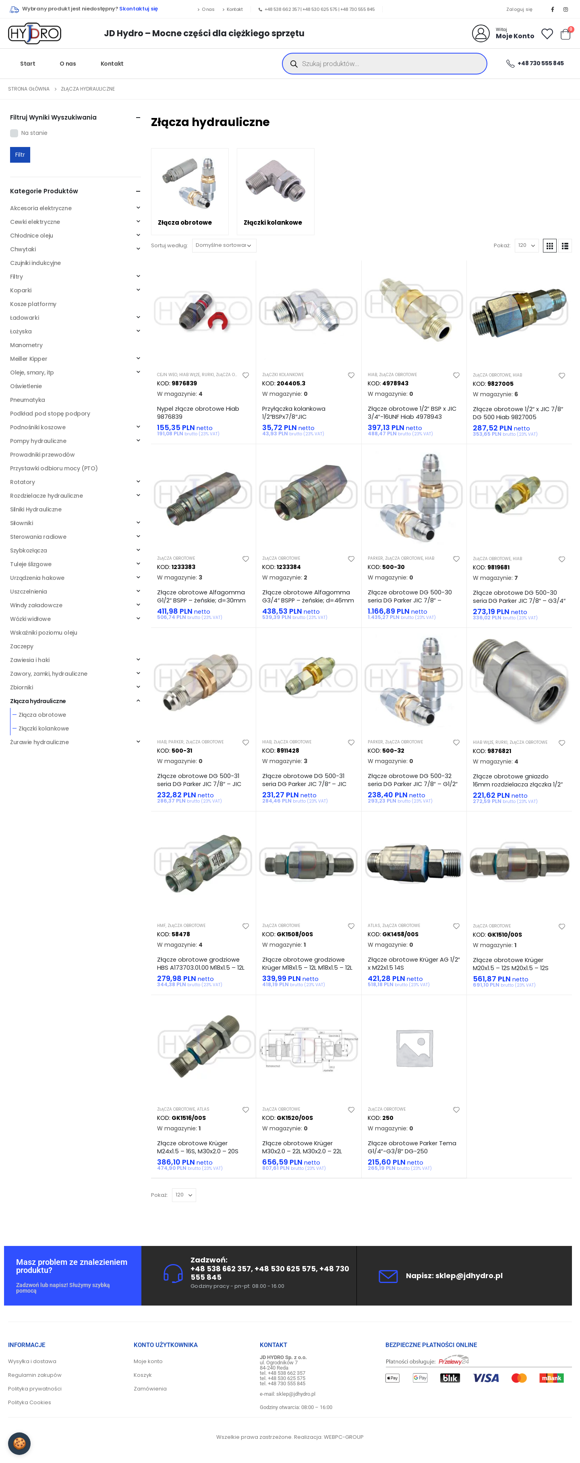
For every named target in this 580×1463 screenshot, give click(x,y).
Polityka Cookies (29, 1402)
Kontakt (232, 9)
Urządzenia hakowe (37, 578)
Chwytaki (23, 249)
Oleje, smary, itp (32, 372)
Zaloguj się (519, 9)
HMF (161, 926)
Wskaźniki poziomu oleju (43, 633)
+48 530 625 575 (320, 9)
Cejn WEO (167, 375)
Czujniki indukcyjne (35, 263)
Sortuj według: (169, 245)
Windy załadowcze (36, 605)
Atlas (374, 926)
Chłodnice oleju (31, 236)
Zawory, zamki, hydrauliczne (48, 674)
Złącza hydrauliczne (38, 701)
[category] (189, 192)
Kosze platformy (33, 304)
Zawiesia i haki (30, 660)
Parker (375, 558)
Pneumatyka (27, 400)
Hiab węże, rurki (196, 375)
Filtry (16, 277)
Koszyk (143, 1375)
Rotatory (22, 482)
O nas (205, 9)
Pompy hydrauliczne (38, 441)
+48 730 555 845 (357, 9)
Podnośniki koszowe (37, 427)
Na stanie (34, 133)
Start (27, 64)
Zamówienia (150, 1389)
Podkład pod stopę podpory (50, 414)
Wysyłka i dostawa (32, 1361)
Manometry (26, 345)
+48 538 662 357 (282, 9)
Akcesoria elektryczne (40, 208)
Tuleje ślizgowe (31, 564)
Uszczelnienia (28, 592)
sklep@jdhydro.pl (469, 1276)
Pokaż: (502, 245)
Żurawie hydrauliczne (39, 742)
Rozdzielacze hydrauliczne (46, 496)
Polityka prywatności (35, 1389)
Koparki (20, 290)
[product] (203, 313)
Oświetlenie (25, 386)
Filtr (20, 155)
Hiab (372, 375)
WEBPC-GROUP (344, 1437)
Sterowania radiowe (38, 537)
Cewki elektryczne (35, 222)
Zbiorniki (21, 687)
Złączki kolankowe (283, 375)
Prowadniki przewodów (42, 455)
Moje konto (148, 1361)
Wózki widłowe (30, 619)
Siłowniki (21, 523)
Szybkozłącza (28, 550)
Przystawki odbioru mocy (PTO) (54, 468)
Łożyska (21, 331)
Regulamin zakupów (35, 1375)
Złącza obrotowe (235, 375)
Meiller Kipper (28, 359)
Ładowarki (24, 318)
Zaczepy (21, 646)
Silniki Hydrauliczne (36, 509)
